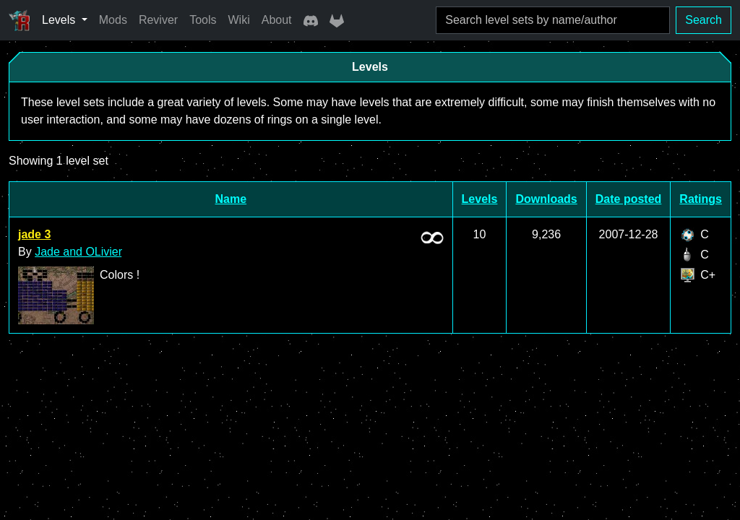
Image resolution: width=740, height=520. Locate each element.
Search (703, 20)
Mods (113, 20)
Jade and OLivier (78, 252)
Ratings (700, 199)
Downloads (546, 199)
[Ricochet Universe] (19, 20)
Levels (480, 199)
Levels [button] (60, 20)
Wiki (239, 20)
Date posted (628, 199)
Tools (202, 20)
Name (231, 199)
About (277, 20)
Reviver (158, 20)
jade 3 (34, 234)
